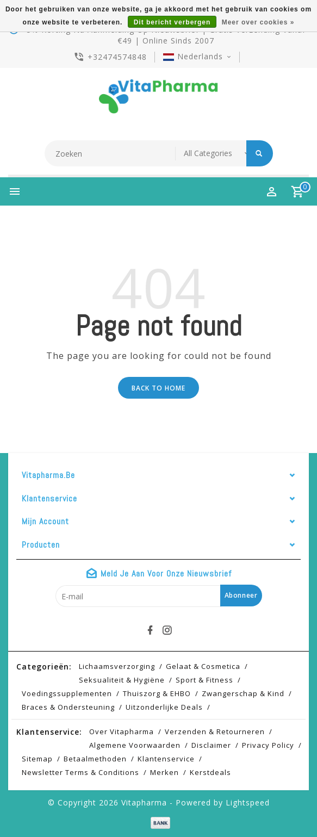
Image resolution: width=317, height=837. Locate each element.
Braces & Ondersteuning (68, 707)
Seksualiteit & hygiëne (122, 680)
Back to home (158, 388)
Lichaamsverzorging (117, 666)
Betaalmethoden (95, 759)
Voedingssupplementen (67, 693)
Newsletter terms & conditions (80, 772)
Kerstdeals (210, 772)
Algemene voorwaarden (135, 745)
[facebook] (150, 630)
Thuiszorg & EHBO (157, 693)
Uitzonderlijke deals (164, 707)
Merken (164, 772)
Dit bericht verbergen (172, 22)
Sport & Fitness (204, 680)
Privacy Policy (268, 745)
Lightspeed (248, 802)
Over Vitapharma (121, 731)
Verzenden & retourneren (215, 731)
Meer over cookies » (258, 22)
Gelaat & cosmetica (203, 666)
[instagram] (167, 630)
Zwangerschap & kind (243, 693)
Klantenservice (166, 759)
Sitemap (37, 759)
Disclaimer (211, 745)
